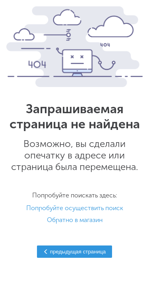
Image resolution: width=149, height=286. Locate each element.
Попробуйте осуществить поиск (74, 208)
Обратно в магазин (75, 220)
